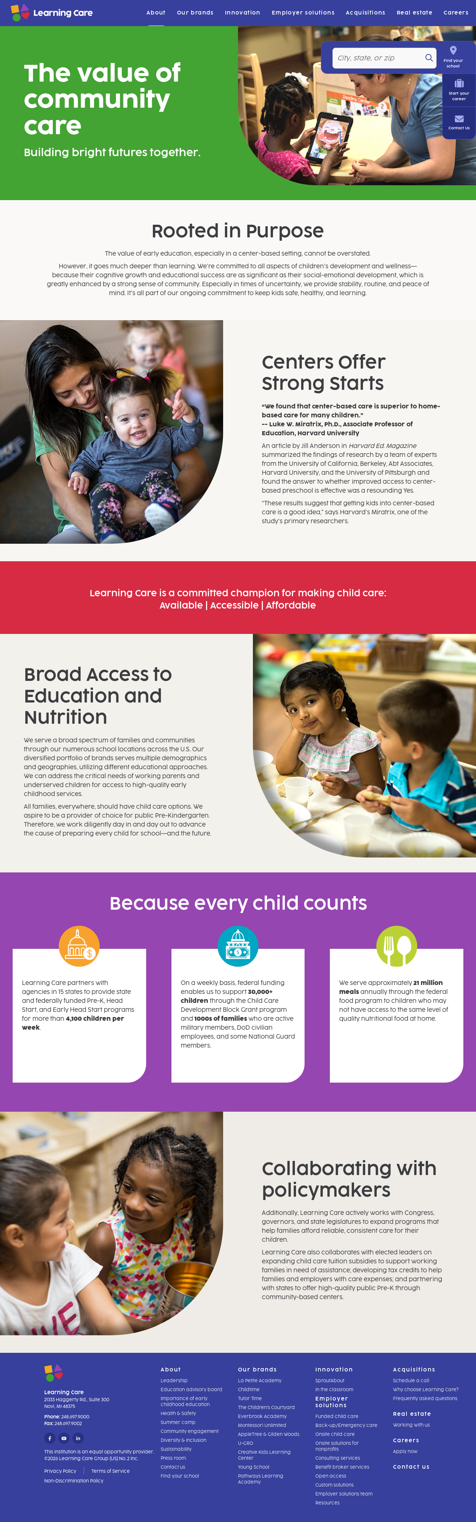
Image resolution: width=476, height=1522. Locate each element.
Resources (327, 1503)
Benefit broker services (342, 1467)
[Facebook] (49, 1438)
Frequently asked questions (425, 1398)
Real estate (414, 13)
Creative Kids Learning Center (264, 1455)
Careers (456, 13)
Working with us (411, 1425)
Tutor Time (250, 1398)
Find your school (180, 1476)
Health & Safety (178, 1413)
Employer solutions (303, 13)
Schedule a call (411, 1380)
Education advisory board (191, 1389)
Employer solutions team (344, 1494)
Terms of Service (110, 1471)
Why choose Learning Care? (426, 1389)
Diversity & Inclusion (183, 1440)
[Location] (387, 58)
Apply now (405, 1451)
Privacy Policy (60, 1471)
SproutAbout (329, 1380)
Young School (253, 1467)
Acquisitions (366, 13)
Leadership (174, 1380)
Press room (173, 1458)
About (156, 13)
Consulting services (337, 1458)
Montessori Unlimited (262, 1425)
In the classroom (334, 1389)
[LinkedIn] (78, 1438)
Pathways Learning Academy (260, 1479)
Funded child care (336, 1416)
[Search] (435, 58)
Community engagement (190, 1431)
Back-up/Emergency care (346, 1425)
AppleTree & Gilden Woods (268, 1434)
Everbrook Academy (262, 1416)
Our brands (195, 13)
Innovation (243, 13)
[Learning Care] (33, 14)
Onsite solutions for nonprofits (337, 1446)
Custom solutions (334, 1485)
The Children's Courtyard (266, 1407)
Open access (330, 1476)
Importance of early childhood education (185, 1401)
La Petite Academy (260, 1380)
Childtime (249, 1389)
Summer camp (178, 1422)
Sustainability (176, 1449)
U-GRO (245, 1443)
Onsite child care (335, 1434)
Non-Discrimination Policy (73, 1481)
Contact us (173, 1467)
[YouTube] (64, 1438)
